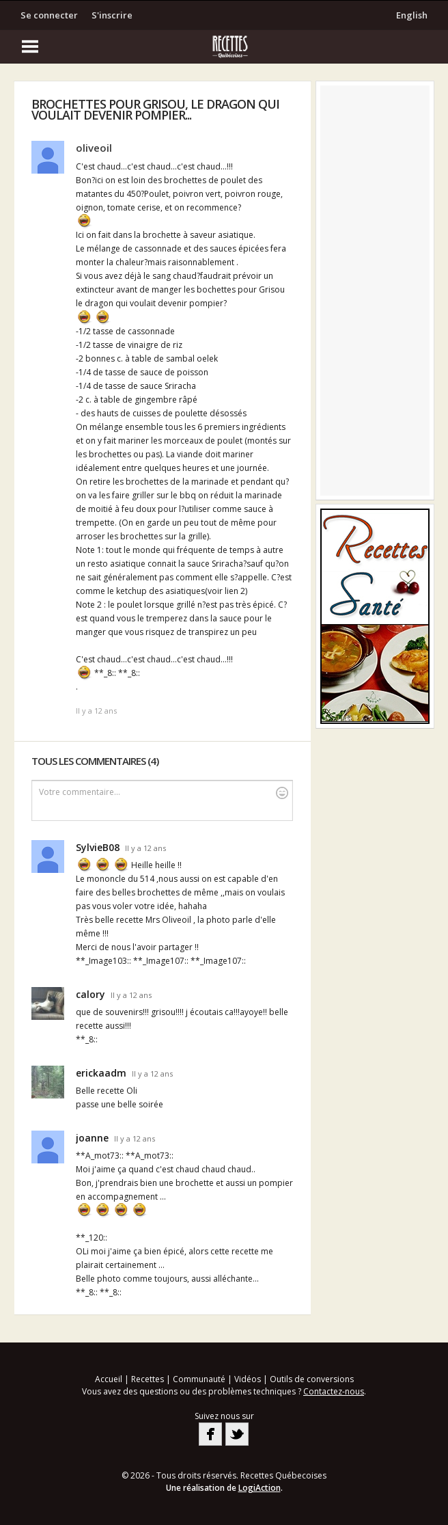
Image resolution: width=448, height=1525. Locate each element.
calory (90, 994)
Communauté (199, 1379)
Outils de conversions (312, 1379)
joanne (92, 1137)
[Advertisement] (375, 290)
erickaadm (101, 1072)
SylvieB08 (98, 847)
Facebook (210, 1434)
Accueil (108, 1379)
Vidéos (247, 1379)
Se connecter (49, 15)
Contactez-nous (333, 1391)
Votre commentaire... (164, 792)
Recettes (147, 1379)
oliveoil (94, 147)
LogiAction (259, 1488)
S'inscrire (112, 15)
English (412, 15)
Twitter (237, 1434)
